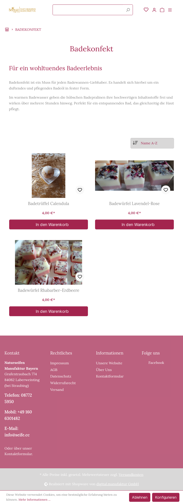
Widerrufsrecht (63, 383)
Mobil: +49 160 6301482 (18, 415)
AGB (53, 369)
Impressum (59, 363)
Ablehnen (139, 497)
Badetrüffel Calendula (48, 203)
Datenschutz (60, 376)
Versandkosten (131, 474)
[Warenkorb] (162, 10)
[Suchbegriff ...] (88, 9)
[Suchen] (128, 9)
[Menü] (170, 10)
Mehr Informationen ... (35, 500)
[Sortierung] (152, 143)
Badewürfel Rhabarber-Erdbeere (48, 290)
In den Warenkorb (49, 224)
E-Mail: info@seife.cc (17, 432)
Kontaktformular (18, 454)
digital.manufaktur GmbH (117, 484)
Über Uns (104, 369)
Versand (57, 389)
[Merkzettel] (146, 10)
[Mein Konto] (154, 10)
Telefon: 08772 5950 (18, 398)
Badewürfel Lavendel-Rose (134, 203)
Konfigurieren (166, 497)
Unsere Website (109, 363)
